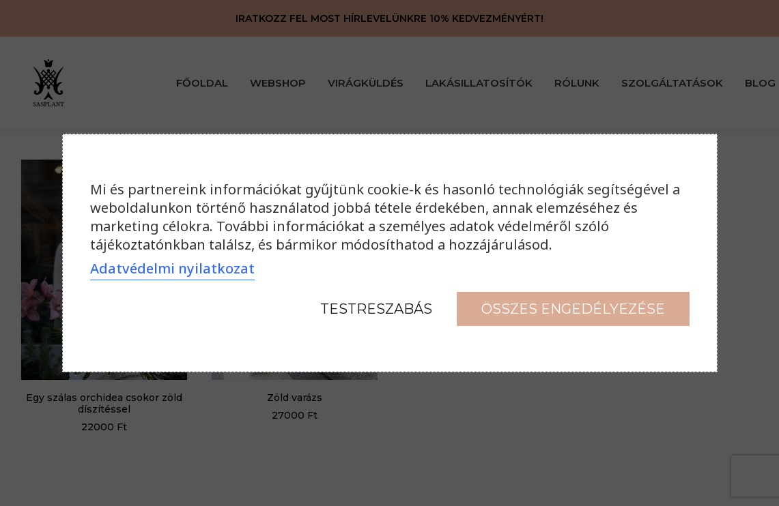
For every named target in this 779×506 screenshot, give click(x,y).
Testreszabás (376, 309)
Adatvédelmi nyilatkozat (172, 268)
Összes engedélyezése (573, 309)
